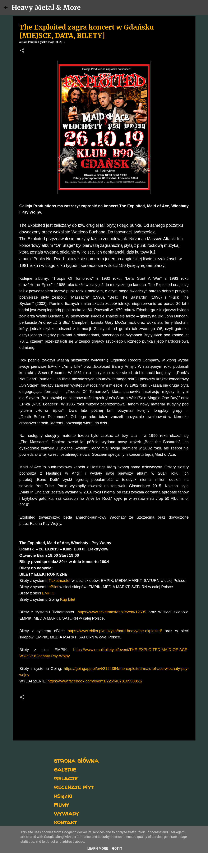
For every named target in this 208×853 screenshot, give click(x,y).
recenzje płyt (74, 786)
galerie (65, 769)
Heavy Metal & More (46, 7)
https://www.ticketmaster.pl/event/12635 (112, 612)
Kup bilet (67, 599)
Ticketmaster (59, 580)
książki (63, 795)
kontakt (65, 822)
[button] (21, 51)
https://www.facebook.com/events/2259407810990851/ (94, 681)
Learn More (97, 848)
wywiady (66, 813)
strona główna (76, 760)
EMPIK (47, 593)
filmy (61, 804)
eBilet (53, 587)
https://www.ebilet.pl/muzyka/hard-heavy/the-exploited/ (115, 631)
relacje (66, 778)
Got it (117, 848)
